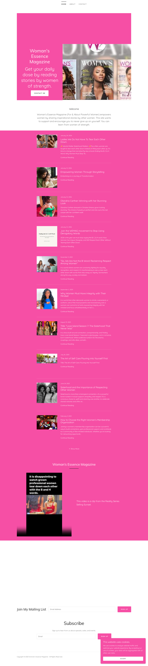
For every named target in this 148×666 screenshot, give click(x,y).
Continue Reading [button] (67, 157)
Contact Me (39, 93)
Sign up (124, 610)
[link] (39, 63)
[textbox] (82, 609)
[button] (74, 449)
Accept (125, 658)
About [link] (72, 4)
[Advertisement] (74, 28)
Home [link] (63, 4)
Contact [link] (83, 4)
